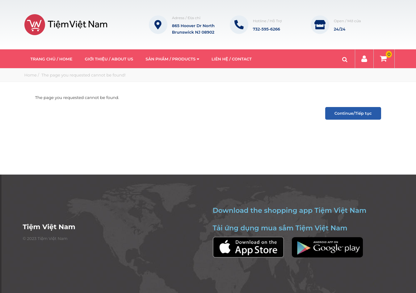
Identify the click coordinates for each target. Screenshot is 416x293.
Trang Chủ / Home (52, 58)
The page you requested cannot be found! (83, 74)
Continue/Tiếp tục (353, 113)
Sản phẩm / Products (172, 58)
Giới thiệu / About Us (109, 58)
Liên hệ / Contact (232, 58)
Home (30, 74)
